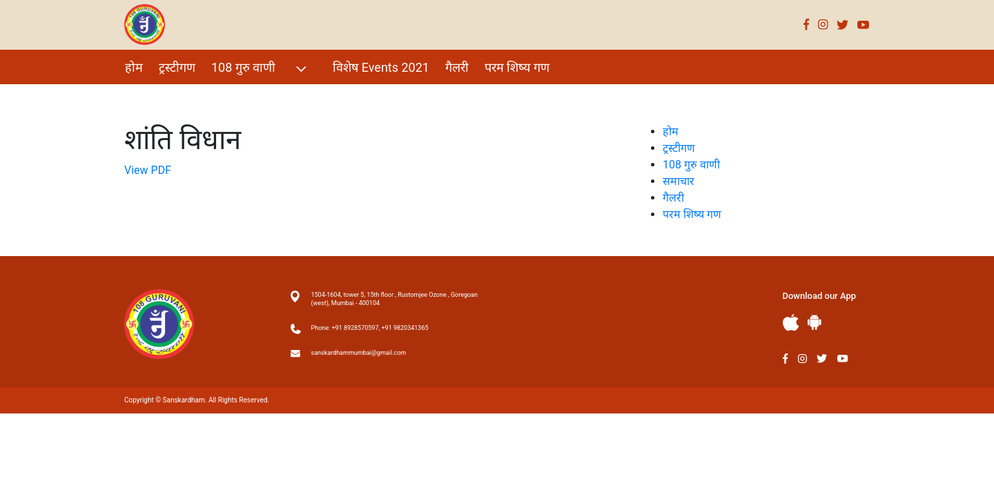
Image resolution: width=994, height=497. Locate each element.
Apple (791, 322)
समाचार (678, 181)
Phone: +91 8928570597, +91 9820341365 (370, 327)
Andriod (814, 322)
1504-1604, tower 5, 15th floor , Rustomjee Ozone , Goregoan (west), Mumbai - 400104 (394, 298)
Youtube (863, 24)
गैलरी (457, 67)
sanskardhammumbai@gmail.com (359, 352)
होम (134, 67)
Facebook (806, 24)
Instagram (823, 24)
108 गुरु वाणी (260, 68)
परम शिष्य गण (517, 67)
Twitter (843, 24)
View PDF (147, 170)
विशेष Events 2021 (381, 67)
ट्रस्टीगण (177, 67)
